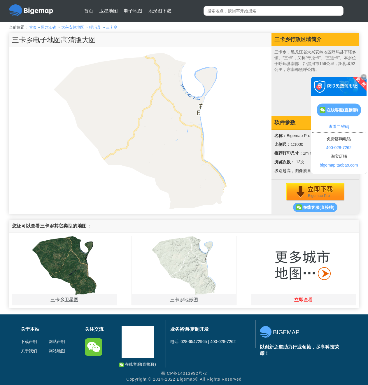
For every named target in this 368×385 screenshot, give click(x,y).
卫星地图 (108, 10)
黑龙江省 (48, 27)
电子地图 (133, 10)
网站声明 (57, 341)
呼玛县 (95, 27)
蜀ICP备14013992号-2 (184, 373)
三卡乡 (111, 27)
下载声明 (29, 341)
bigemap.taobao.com (339, 165)
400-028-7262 (338, 147)
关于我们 (29, 351)
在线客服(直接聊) (315, 207)
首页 (88, 10)
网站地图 (57, 351)
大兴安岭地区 (72, 27)
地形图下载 (159, 10)
